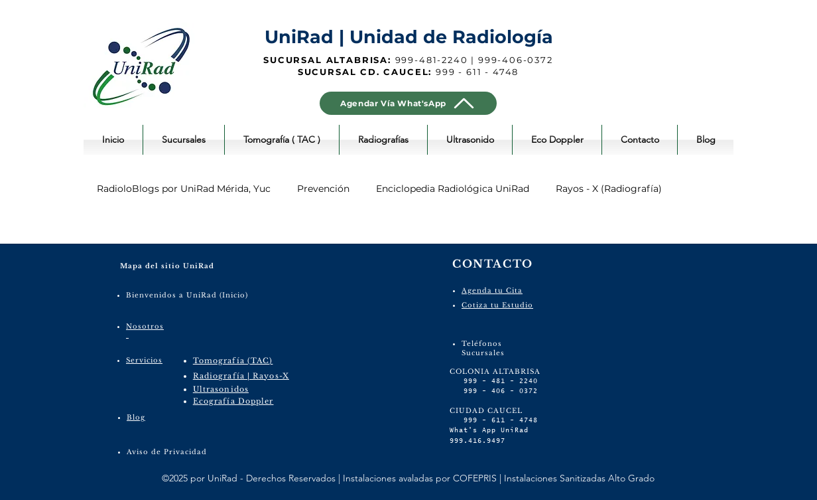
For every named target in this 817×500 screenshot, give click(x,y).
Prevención (323, 189)
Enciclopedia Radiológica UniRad (452, 189)
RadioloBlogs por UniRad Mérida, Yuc (184, 189)
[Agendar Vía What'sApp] (408, 103)
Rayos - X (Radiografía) (609, 189)
